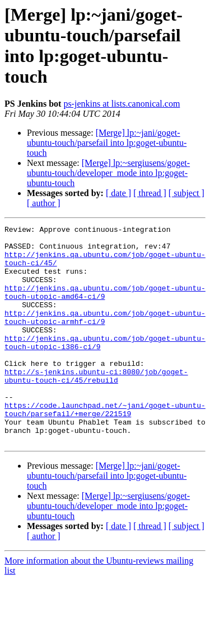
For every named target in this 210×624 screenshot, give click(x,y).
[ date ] (118, 193)
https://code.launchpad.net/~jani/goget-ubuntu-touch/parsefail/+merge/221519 (105, 447)
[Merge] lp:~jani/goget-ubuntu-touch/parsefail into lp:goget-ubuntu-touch (106, 143)
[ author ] (43, 203)
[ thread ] (149, 193)
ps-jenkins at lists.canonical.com (121, 103)
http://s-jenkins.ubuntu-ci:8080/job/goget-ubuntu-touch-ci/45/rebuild (96, 407)
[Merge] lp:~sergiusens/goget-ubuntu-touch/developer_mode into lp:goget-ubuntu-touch (108, 173)
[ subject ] (186, 193)
